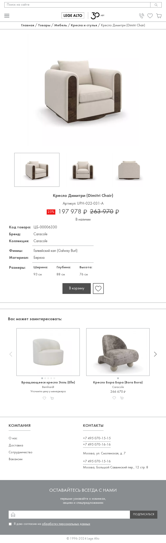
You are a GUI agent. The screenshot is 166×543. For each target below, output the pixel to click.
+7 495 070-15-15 (97, 438)
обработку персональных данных (66, 524)
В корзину (76, 288)
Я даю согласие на (52, 524)
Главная (27, 25)
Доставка (16, 445)
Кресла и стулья (84, 25)
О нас (13, 438)
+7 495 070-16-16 (97, 444)
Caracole (40, 234)
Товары (44, 25)
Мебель (60, 25)
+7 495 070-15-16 (97, 461)
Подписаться (143, 514)
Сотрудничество (20, 452)
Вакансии (15, 459)
